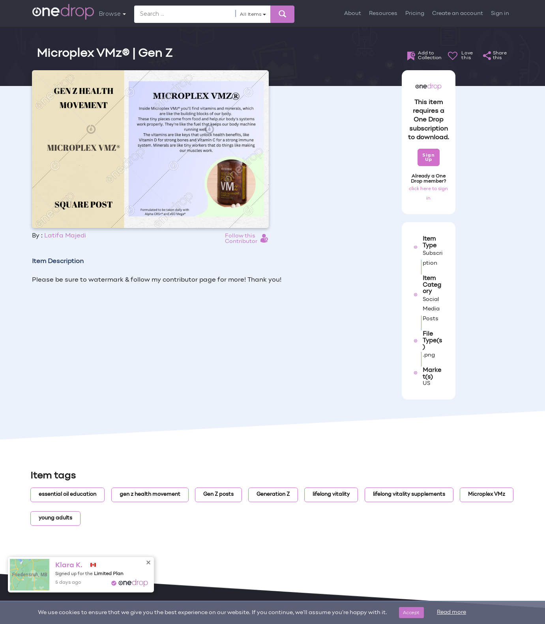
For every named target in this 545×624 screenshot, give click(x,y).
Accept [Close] (411, 612)
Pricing (414, 13)
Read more (451, 612)
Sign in (500, 13)
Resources (383, 13)
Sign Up (428, 157)
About (352, 13)
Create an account (457, 13)
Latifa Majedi (65, 236)
